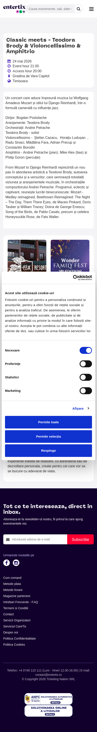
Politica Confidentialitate (19, 638)
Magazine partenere (16, 596)
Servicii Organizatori (16, 620)
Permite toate (48, 422)
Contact (8, 614)
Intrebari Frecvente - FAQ (20, 602)
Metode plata (12, 584)
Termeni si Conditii (15, 608)
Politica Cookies (14, 645)
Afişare (78, 408)
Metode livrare (13, 590)
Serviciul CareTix (14, 626)
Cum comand (12, 578)
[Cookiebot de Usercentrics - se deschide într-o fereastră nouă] (73, 278)
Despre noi (10, 632)
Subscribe (80, 539)
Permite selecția (48, 436)
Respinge (48, 450)
